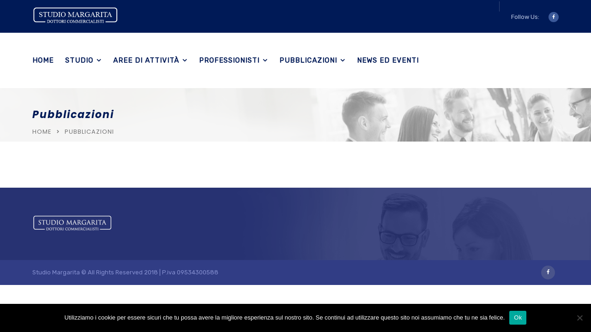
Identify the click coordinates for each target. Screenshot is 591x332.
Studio (79, 60)
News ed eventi (388, 60)
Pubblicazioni (308, 60)
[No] (579, 317)
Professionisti (229, 60)
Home (43, 60)
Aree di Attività (146, 60)
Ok (518, 317)
